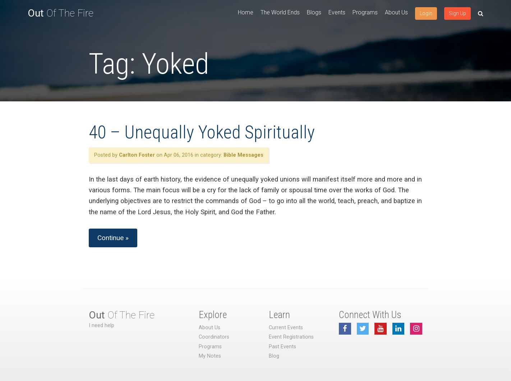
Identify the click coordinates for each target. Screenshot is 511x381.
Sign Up (457, 13)
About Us (396, 12)
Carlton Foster (137, 155)
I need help (101, 325)
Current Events (286, 328)
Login (426, 13)
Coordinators (214, 337)
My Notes (210, 356)
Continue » (113, 238)
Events (336, 12)
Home (245, 12)
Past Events (282, 347)
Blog (274, 356)
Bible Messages (243, 155)
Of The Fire (60, 13)
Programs (365, 12)
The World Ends (280, 12)
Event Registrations (291, 337)
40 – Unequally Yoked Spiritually (202, 132)
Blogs (314, 12)
